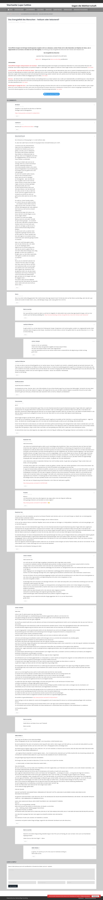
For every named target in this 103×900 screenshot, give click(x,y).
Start (10, 9)
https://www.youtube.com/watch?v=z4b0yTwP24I (27, 113)
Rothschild (48, 9)
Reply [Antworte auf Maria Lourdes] (25, 317)
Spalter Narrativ (58, 9)
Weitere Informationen (85, 896)
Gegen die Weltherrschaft (84, 5)
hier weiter (90, 67)
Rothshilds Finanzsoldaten (81, 9)
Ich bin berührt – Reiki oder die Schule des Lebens (21, 70)
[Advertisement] (51, 35)
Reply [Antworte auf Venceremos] (17, 433)
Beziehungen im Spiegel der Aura (16, 85)
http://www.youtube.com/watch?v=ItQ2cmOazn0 (45, 697)
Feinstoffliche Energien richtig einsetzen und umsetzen (22, 65)
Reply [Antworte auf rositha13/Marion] (25, 334)
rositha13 (17, 122)
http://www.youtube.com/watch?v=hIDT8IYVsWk (35, 483)
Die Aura (10, 79)
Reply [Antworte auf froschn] (25, 505)
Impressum (81, 898)
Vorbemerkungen (19, 9)
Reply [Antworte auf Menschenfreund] (17, 287)
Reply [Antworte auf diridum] (17, 116)
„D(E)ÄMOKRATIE (30, 9)
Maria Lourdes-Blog (55, 59)
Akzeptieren (95, 896)
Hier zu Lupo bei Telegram (51, 94)
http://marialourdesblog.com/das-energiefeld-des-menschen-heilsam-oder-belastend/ (66, 315)
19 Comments (23, 22)
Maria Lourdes (16, 22)
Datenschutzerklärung (90, 898)
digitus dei (38, 59)
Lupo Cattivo (40, 9)
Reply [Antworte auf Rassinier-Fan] (25, 486)
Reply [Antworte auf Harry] (17, 302)
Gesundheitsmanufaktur (27, 126)
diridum (17, 104)
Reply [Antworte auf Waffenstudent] (17, 394)
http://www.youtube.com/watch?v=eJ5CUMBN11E (35, 502)
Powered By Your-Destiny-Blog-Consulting (17, 898)
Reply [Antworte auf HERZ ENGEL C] (17, 823)
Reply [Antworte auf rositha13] (17, 129)
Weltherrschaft (68, 9)
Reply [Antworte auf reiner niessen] (34, 354)
